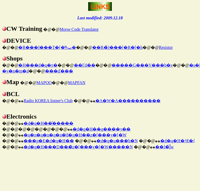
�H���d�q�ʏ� (37, 65)
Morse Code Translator (79, 29)
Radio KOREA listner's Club (48, 100)
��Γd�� (84, 65)
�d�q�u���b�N (117, 140)
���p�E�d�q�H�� (49, 140)
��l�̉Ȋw (164, 147)
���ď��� (59, 71)
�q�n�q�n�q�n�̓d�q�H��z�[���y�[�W (75, 135)
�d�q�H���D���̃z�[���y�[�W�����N (78, 147)
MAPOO (44, 82)
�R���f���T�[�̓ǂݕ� (47, 47)
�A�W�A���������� (128, 100)
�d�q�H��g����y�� (102, 129)
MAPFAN (77, 82)
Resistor (166, 47)
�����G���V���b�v (142, 65)
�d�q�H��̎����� (48, 123)
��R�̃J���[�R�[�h (117, 47)
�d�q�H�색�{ (177, 140)
